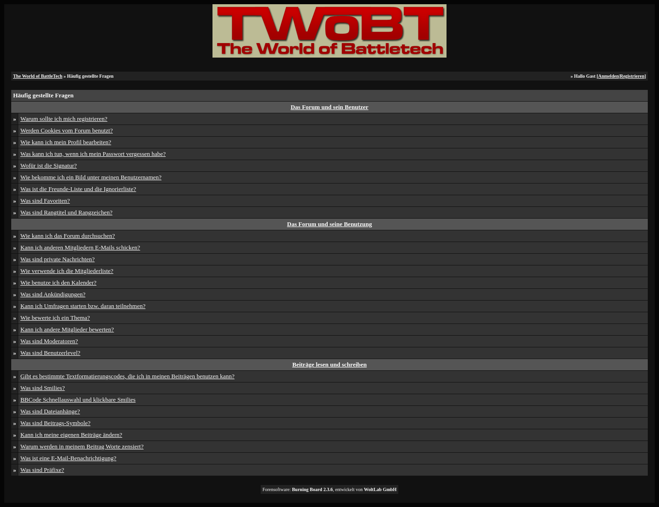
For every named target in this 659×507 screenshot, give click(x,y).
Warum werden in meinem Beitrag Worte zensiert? (81, 446)
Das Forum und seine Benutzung (329, 224)
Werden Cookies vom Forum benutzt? (66, 130)
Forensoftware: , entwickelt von (330, 489)
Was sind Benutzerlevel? (50, 352)
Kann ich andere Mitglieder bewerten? (67, 329)
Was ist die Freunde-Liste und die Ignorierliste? (78, 188)
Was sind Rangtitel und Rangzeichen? (66, 212)
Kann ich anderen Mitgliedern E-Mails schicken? (80, 247)
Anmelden (608, 76)
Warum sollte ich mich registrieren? (63, 118)
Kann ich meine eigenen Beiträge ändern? (71, 434)
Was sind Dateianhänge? (50, 411)
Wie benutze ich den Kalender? (58, 282)
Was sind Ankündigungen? (52, 294)
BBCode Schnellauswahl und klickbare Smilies (77, 399)
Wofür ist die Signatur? (48, 165)
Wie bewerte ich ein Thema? (55, 317)
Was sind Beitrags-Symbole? (55, 422)
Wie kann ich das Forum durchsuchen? (67, 235)
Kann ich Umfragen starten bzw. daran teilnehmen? (82, 305)
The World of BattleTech (37, 76)
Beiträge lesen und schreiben (329, 364)
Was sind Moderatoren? (49, 341)
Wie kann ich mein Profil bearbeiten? (65, 142)
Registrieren (632, 76)
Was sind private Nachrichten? (57, 259)
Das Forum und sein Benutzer (329, 106)
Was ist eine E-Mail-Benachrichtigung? (68, 458)
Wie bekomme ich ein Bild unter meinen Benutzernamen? (90, 177)
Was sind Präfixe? (42, 469)
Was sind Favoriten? (45, 200)
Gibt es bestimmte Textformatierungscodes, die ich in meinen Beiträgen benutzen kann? (127, 376)
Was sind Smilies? (42, 387)
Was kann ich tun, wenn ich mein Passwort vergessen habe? (93, 153)
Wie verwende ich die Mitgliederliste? (66, 270)
